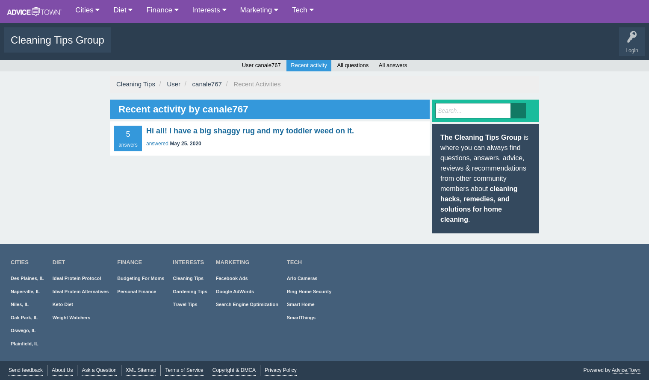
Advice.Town (626, 370)
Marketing (259, 10)
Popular (158, 46)
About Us (62, 370)
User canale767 (261, 65)
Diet (123, 10)
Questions (128, 46)
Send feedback (26, 370)
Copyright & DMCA (234, 370)
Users (211, 46)
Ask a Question (247, 46)
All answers (393, 65)
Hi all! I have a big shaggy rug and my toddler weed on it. (250, 131)
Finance (162, 10)
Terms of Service (184, 370)
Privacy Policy (281, 370)
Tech (303, 10)
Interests (209, 10)
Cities (87, 10)
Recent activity (309, 65)
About (283, 46)
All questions (353, 65)
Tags (184, 46)
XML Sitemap (141, 370)
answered (157, 144)
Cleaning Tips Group (57, 40)
